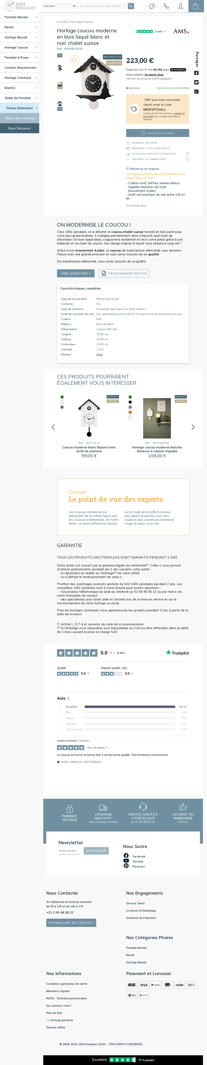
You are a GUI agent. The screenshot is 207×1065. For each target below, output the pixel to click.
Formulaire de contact (71, 923)
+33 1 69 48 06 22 (60, 912)
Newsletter (70, 842)
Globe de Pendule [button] (21, 98)
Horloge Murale (136, 962)
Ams (99, 354)
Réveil (130, 955)
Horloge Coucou (82, 21)
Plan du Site (54, 1012)
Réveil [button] (21, 27)
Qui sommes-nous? (58, 1005)
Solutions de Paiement (141, 917)
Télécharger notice (124, 273)
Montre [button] (21, 88)
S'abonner (96, 851)
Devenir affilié (55, 1027)
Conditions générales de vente (66, 983)
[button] (152, 6)
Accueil (63, 21)
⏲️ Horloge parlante (59, 1020)
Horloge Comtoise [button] (21, 78)
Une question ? (75, 273)
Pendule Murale (136, 947)
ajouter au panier (157, 133)
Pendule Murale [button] (21, 17)
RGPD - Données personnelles (66, 998)
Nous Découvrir (19, 128)
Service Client (135, 903)
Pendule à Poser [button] (21, 57)
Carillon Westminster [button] (21, 68)
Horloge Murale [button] (21, 37)
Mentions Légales (58, 991)
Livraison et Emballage (141, 910)
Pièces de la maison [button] (21, 118)
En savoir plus (136, 205)
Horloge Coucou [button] (21, 47)
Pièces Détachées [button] (21, 108)
